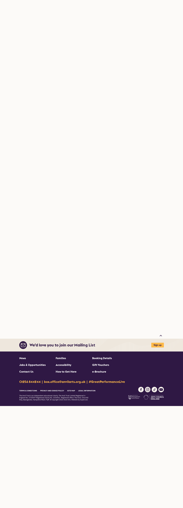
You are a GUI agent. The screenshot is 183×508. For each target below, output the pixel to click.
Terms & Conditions (28, 391)
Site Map (71, 391)
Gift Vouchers (100, 364)
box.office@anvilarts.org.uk (65, 382)
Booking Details (102, 358)
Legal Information (86, 391)
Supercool (84, 400)
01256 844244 (30, 382)
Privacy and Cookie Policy (52, 391)
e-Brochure (99, 371)
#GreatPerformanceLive (107, 382)
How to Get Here (66, 371)
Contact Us (26, 371)
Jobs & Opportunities (32, 364)
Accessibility (63, 364)
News (22, 358)
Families (61, 358)
